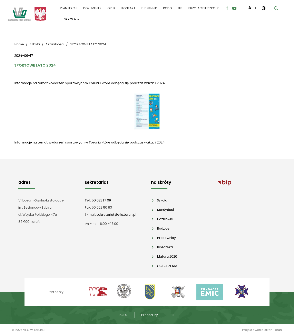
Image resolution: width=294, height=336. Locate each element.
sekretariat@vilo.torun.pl (116, 214)
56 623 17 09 (101, 200)
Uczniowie (165, 219)
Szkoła (162, 200)
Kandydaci (165, 209)
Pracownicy (166, 237)
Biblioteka (165, 247)
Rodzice (163, 228)
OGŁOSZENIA (167, 266)
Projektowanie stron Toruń (262, 330)
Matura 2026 (167, 256)
